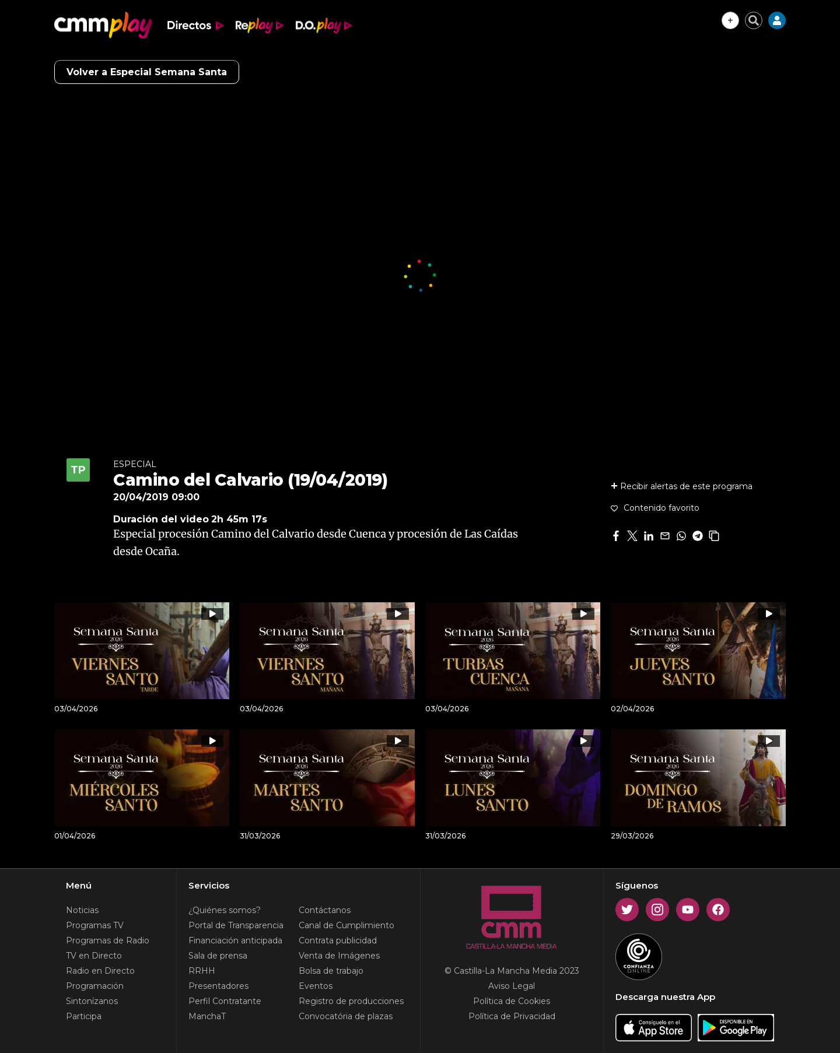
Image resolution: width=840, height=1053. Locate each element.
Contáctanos (325, 910)
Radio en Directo (100, 971)
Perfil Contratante (224, 1001)
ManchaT (207, 1016)
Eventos (315, 986)
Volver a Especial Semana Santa (146, 72)
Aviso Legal (511, 986)
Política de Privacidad (511, 1016)
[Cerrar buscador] (753, 20)
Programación (95, 986)
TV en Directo (94, 955)
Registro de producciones (351, 1001)
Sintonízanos (92, 1001)
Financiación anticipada (235, 940)
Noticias (82, 910)
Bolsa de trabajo (331, 971)
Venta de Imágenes (339, 955)
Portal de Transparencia (236, 925)
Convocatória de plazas (346, 1016)
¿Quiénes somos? (224, 910)
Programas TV (95, 925)
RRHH (201, 971)
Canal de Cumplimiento (346, 925)
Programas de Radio (107, 940)
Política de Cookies (511, 1001)
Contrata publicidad (338, 940)
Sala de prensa (217, 955)
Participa (84, 1016)
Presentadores (218, 986)
